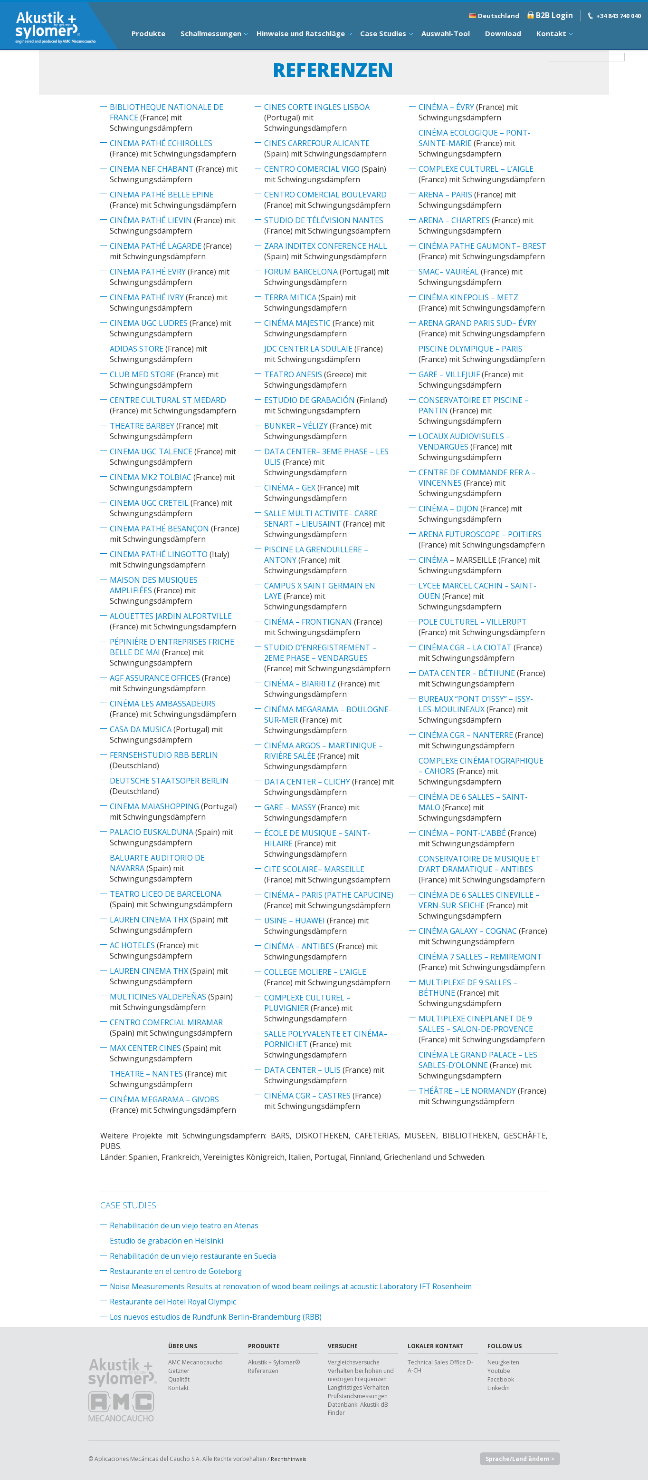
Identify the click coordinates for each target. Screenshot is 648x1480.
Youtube (498, 1371)
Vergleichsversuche (354, 1362)
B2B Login (554, 15)
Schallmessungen (211, 33)
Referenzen (263, 1371)
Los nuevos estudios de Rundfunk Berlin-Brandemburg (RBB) (219, 1317)
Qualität (179, 1379)
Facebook (500, 1379)
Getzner (179, 1371)
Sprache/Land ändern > (517, 1459)
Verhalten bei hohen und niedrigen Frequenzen (361, 1375)
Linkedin (498, 1388)
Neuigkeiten (503, 1362)
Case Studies (383, 33)
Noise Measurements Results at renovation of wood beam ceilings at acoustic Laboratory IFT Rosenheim (297, 1286)
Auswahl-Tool (445, 33)
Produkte (148, 33)
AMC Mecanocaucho (195, 1362)
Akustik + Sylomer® (274, 1362)
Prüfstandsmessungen (358, 1396)
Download (503, 33)
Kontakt (551, 33)
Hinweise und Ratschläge (301, 33)
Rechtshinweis (289, 1459)
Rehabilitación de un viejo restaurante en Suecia (195, 1256)
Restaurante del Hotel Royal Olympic (174, 1301)
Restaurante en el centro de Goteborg (177, 1271)
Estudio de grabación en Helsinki (168, 1240)
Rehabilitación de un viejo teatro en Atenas (186, 1225)
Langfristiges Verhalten (358, 1387)
